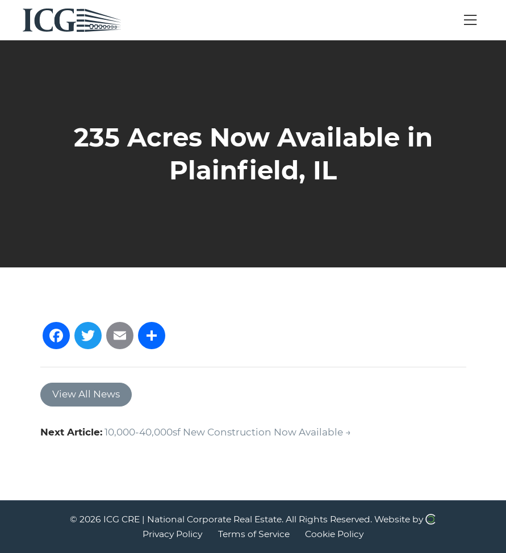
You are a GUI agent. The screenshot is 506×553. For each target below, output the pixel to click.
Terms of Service (254, 534)
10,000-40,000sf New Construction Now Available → (227, 432)
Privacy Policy (172, 534)
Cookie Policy (334, 534)
